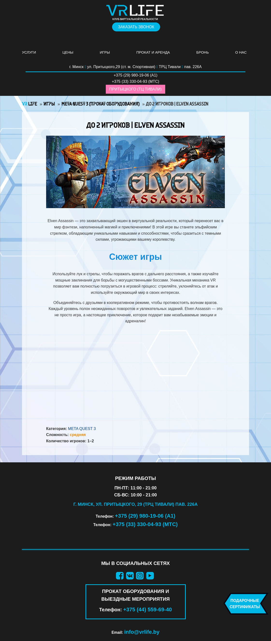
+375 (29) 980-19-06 (131, 75)
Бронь (202, 52)
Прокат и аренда (153, 52)
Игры (105, 52)
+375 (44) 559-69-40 (147, 609)
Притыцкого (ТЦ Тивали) (135, 89)
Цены (67, 52)
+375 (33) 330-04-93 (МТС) (145, 524)
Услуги (29, 52)
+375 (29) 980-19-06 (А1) (145, 516)
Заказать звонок (136, 27)
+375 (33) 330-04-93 (129, 81)
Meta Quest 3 (82, 429)
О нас (241, 52)
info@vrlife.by (141, 632)
